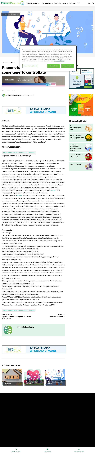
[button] (90, 3)
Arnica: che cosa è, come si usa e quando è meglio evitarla (77, 137)
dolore (19, 195)
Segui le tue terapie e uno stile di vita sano (18, 152)
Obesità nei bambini (57, 317)
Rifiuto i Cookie (53, 66)
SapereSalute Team (15, 95)
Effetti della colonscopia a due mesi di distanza (16, 318)
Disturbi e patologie (32, 378)
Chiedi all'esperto (13, 14)
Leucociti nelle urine (76, 164)
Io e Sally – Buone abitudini (32, 383)
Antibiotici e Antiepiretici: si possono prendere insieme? (75, 147)
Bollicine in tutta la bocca (55, 383)
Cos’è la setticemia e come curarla (76, 155)
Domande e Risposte (11, 380)
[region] (48, 58)
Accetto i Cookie (67, 66)
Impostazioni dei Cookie (30, 66)
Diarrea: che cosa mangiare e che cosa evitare (76, 127)
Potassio (8, 384)
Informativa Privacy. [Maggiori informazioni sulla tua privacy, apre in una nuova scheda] (59, 61)
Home (5, 14)
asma (53, 190)
